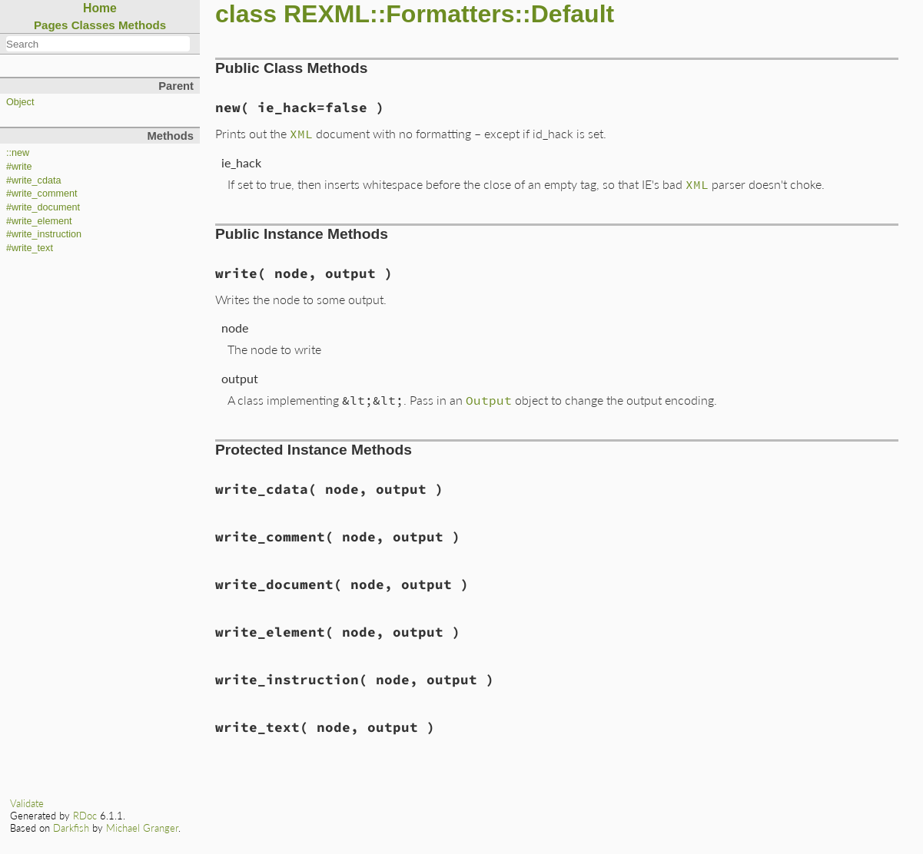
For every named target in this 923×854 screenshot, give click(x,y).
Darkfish (71, 828)
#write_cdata (33, 180)
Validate (27, 803)
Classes (93, 24)
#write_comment (41, 193)
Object (20, 102)
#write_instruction (43, 234)
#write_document (43, 207)
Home (100, 8)
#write (19, 166)
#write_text (29, 248)
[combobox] (98, 43)
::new (17, 152)
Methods (142, 24)
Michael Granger (142, 828)
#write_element (38, 221)
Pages (51, 24)
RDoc (85, 815)
